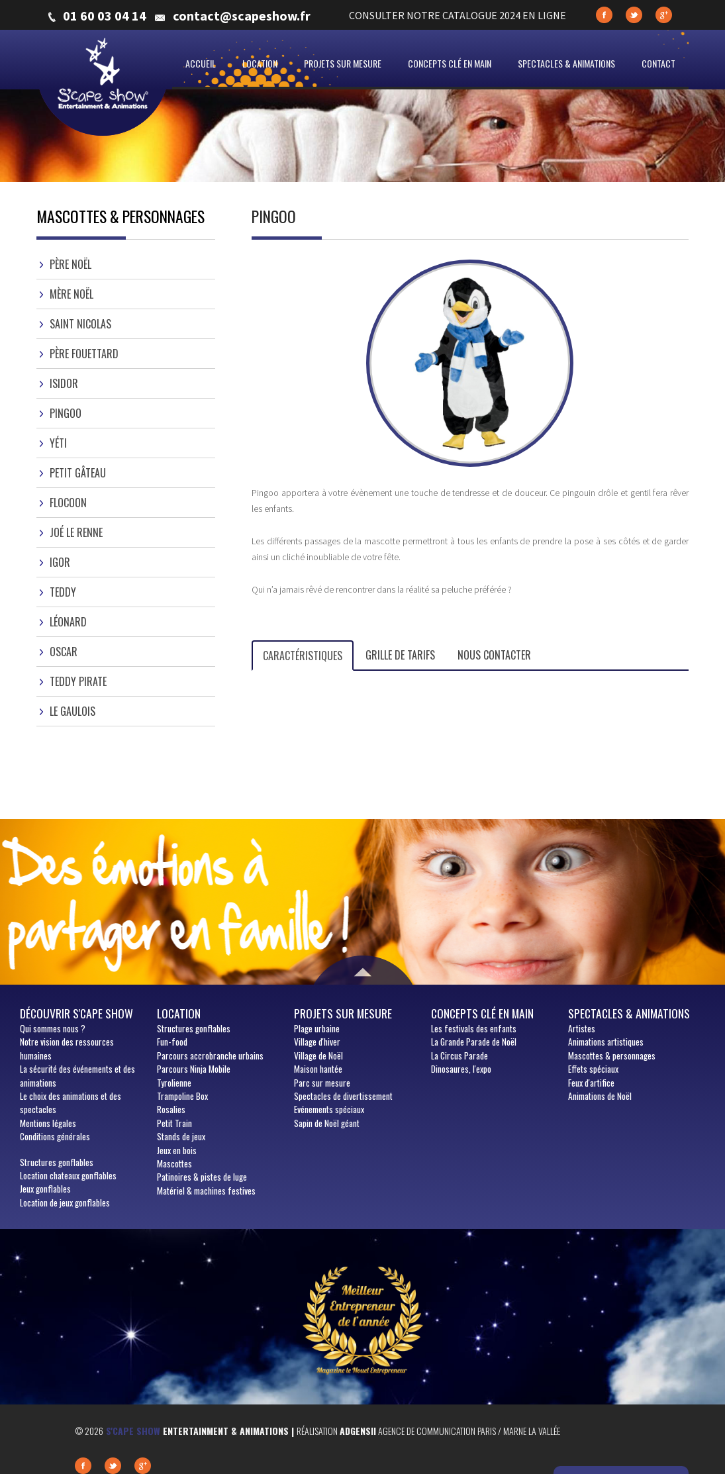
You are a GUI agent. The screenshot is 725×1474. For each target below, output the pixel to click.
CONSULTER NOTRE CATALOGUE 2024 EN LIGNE (457, 15)
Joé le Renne (76, 532)
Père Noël (70, 264)
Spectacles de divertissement (343, 1096)
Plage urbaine (317, 1028)
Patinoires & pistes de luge (202, 1176)
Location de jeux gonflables (65, 1202)
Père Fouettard (84, 354)
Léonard (68, 622)
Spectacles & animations (566, 63)
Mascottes (174, 1163)
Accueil (200, 63)
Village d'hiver (317, 1041)
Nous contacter (494, 655)
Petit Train (174, 1123)
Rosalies (171, 1109)
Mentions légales (48, 1123)
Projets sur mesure (342, 63)
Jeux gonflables (45, 1188)
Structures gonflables (56, 1162)
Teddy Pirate (78, 681)
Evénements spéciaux (329, 1109)
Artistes (581, 1028)
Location (259, 63)
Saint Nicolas (80, 324)
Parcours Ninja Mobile (193, 1068)
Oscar (63, 652)
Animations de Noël (600, 1096)
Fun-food (172, 1041)
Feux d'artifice (591, 1082)
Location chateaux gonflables (68, 1175)
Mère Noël (71, 294)
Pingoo (65, 413)
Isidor (64, 383)
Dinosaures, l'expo (461, 1068)
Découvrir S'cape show (76, 1013)
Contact (658, 63)
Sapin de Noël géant (327, 1123)
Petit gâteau (78, 473)
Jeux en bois (177, 1150)
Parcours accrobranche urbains (210, 1055)
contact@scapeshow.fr (242, 16)
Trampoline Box (182, 1096)
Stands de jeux (181, 1136)
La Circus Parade (459, 1055)
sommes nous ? (52, 1028)
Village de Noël (318, 1055)
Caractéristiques (302, 655)
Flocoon (68, 503)
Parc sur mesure (322, 1082)
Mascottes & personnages (611, 1055)
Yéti (58, 443)
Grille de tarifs (400, 655)
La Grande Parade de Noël (473, 1041)
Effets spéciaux (593, 1068)
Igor (60, 562)
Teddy (63, 592)
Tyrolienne (174, 1082)
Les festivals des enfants (473, 1028)
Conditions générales (55, 1136)
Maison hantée (318, 1068)
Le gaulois (72, 711)
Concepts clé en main (449, 63)
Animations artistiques (606, 1041)
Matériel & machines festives (206, 1190)
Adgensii (358, 1431)
